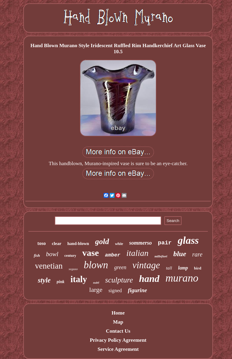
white (119, 244)
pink (61, 281)
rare (197, 254)
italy (78, 279)
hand (149, 278)
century (70, 255)
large (95, 289)
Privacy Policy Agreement (118, 340)
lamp (183, 267)
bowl (52, 254)
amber (112, 255)
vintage (146, 265)
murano (182, 278)
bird (197, 268)
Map (118, 322)
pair (165, 243)
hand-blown (78, 243)
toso (41, 243)
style (44, 280)
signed (115, 290)
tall (169, 268)
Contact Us (118, 331)
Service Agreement (118, 349)
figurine (137, 290)
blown (96, 264)
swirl (96, 282)
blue (179, 254)
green (120, 267)
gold (102, 241)
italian (137, 253)
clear (56, 243)
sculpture (119, 280)
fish (37, 255)
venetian (49, 265)
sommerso (140, 243)
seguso (73, 269)
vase (90, 253)
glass (188, 240)
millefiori (160, 256)
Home (117, 313)
